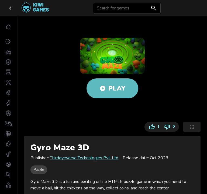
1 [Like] (153, 127)
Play (112, 88)
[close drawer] (10, 8)
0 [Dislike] (170, 127)
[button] (8, 27)
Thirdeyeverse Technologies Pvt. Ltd (84, 158)
